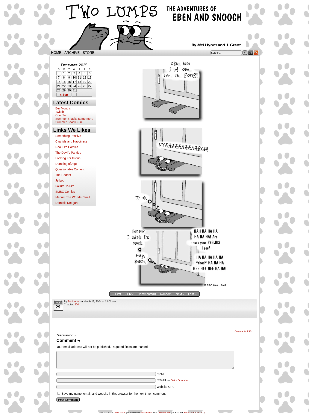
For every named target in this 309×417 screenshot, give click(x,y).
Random (165, 294)
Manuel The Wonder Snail (72, 197)
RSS (256, 52)
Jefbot (59, 180)
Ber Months (63, 108)
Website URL (165, 386)
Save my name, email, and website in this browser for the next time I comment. (114, 393)
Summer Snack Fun (68, 122)
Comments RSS (243, 331)
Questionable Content (69, 169)
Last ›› (192, 294)
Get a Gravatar (179, 380)
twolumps (73, 301)
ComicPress (164, 412)
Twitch (59, 112)
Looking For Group (67, 158)
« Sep (64, 94)
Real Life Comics (66, 147)
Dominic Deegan (66, 203)
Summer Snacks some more (74, 118)
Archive (72, 53)
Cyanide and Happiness (71, 141)
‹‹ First (116, 294)
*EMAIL (172, 380)
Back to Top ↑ (198, 412)
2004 (77, 304)
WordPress (146, 412)
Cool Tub (61, 115)
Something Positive (68, 136)
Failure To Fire (64, 186)
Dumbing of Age (66, 163)
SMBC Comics (65, 191)
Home (56, 53)
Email (250, 52)
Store (88, 53)
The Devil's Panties (68, 152)
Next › (180, 294)
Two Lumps (154, 26)
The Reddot (63, 175)
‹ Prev (129, 294)
